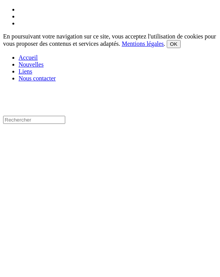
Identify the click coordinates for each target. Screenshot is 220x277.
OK (173, 44)
